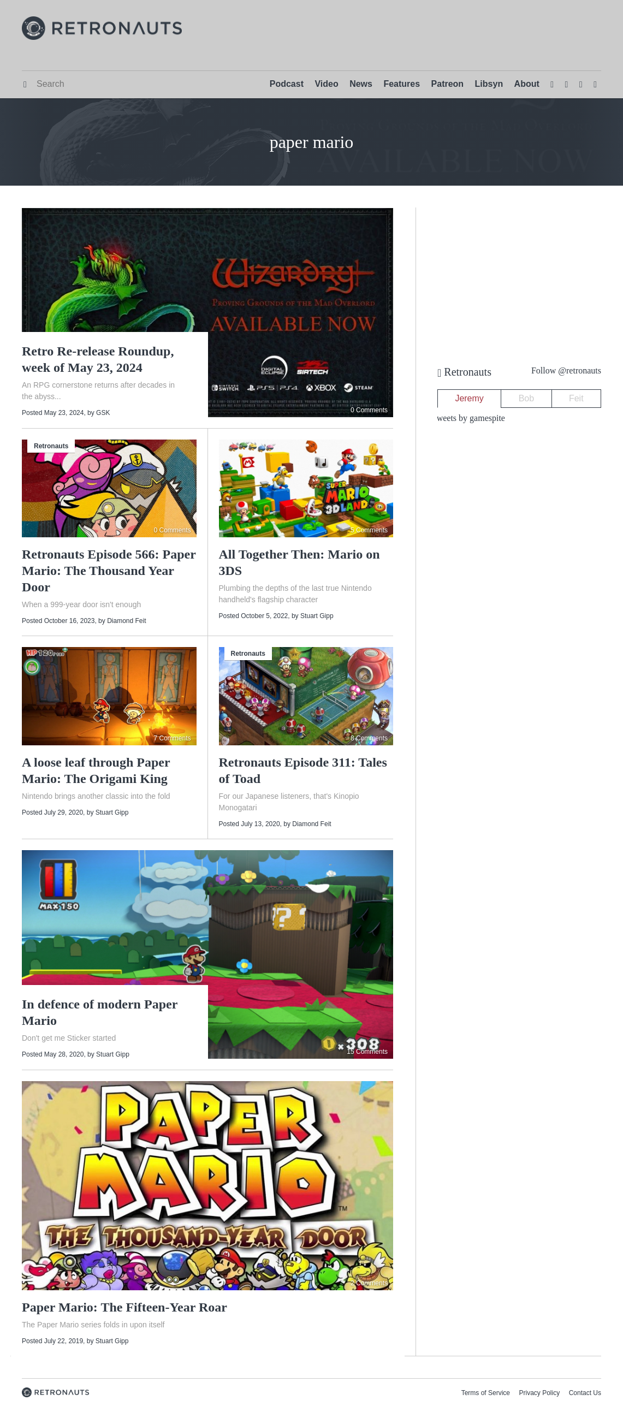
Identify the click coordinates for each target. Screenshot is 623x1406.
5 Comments (369, 530)
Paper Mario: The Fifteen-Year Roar (124, 1307)
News (360, 83)
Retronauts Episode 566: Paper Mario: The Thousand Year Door (108, 570)
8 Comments (369, 738)
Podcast (287, 83)
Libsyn (489, 83)
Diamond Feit (126, 621)
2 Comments (369, 1283)
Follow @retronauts (566, 370)
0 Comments (369, 410)
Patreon (447, 83)
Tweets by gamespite (468, 418)
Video (326, 83)
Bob (526, 398)
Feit (576, 398)
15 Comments (367, 1051)
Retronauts (51, 446)
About (526, 83)
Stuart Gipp (317, 616)
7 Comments (172, 738)
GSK (103, 413)
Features (401, 83)
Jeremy (469, 398)
